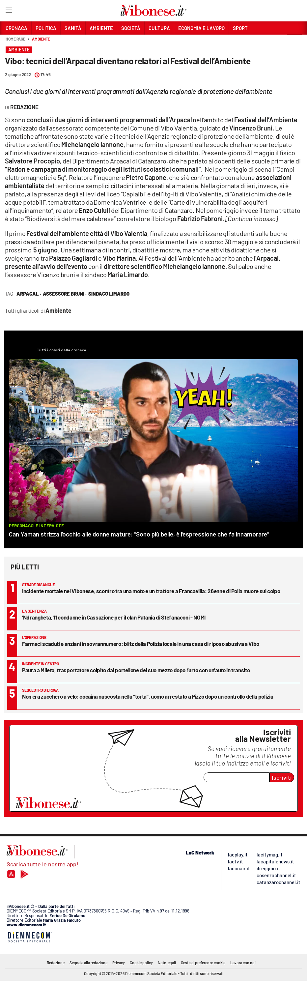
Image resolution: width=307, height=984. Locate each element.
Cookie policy (141, 962)
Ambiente (41, 39)
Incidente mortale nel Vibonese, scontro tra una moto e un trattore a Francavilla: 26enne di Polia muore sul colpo (151, 591)
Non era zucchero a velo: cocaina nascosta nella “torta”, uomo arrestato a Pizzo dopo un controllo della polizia (147, 696)
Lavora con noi (243, 962)
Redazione (56, 962)
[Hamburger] (9, 11)
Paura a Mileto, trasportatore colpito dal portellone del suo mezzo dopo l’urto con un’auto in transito (136, 670)
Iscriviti (282, 777)
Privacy (118, 962)
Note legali (167, 962)
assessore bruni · (65, 294)
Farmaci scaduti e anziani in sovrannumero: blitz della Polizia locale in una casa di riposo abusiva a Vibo (140, 643)
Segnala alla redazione (88, 962)
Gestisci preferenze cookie (203, 962)
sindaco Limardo (108, 294)
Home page (15, 39)
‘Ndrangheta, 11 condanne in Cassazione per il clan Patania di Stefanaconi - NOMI (114, 617)
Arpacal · (28, 294)
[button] (294, 42)
